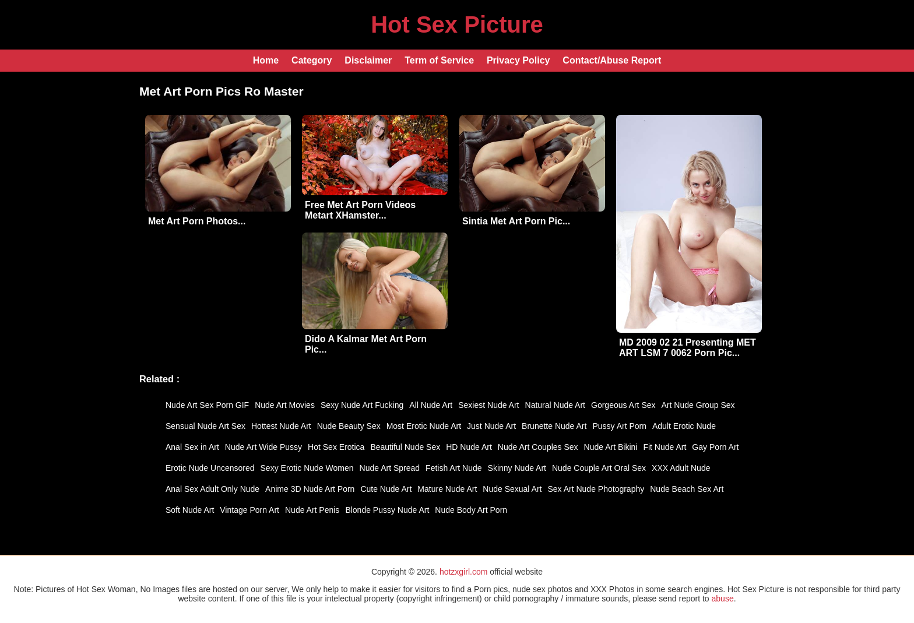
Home (266, 60)
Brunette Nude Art (554, 426)
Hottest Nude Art (281, 426)
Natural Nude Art (555, 405)
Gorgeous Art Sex (623, 405)
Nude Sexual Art (512, 489)
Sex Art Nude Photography (595, 489)
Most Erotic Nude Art (423, 426)
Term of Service (439, 60)
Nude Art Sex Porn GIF (207, 405)
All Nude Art (430, 405)
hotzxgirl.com (463, 571)
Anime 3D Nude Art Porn (309, 489)
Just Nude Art (491, 426)
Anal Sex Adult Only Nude (212, 489)
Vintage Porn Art (249, 510)
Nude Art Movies (285, 405)
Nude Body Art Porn (471, 510)
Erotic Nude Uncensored (210, 468)
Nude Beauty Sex (349, 426)
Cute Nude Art (386, 489)
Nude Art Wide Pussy (263, 447)
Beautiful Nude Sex (405, 447)
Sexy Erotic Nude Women (307, 468)
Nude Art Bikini (611, 447)
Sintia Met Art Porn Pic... (516, 221)
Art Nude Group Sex (698, 405)
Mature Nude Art (447, 489)
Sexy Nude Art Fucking (362, 405)
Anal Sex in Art (192, 447)
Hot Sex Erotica (336, 447)
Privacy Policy (518, 60)
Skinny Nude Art (517, 468)
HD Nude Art (469, 447)
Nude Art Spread (390, 468)
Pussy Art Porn (619, 426)
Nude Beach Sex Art (686, 489)
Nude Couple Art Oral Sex (599, 468)
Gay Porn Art (715, 447)
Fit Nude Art (664, 447)
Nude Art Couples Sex (538, 447)
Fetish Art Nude (454, 468)
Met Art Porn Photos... (196, 221)
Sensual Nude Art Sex (205, 426)
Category (311, 60)
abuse (723, 598)
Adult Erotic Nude (684, 426)
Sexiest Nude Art (488, 405)
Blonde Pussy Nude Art (387, 510)
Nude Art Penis (312, 510)
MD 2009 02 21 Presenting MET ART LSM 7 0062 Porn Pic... (687, 347)
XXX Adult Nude (681, 468)
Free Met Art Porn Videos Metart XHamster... (360, 210)
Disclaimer (368, 60)
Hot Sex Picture (457, 24)
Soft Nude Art (190, 510)
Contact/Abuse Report (612, 60)
